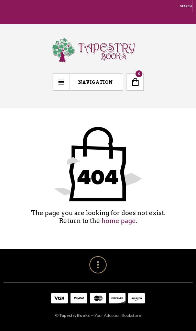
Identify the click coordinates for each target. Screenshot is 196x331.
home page (118, 220)
